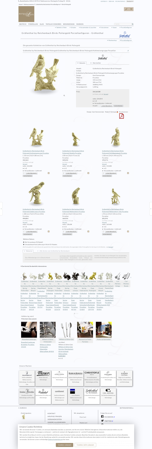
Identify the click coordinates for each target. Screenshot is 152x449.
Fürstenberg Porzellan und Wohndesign (108, 376)
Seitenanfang (126, 408)
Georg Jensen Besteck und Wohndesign (59, 376)
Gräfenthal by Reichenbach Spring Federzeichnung (84, 281)
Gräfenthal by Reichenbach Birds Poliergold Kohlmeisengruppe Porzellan (36, 138)
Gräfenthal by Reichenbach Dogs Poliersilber (58, 281)
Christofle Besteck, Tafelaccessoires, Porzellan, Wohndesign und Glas (91, 377)
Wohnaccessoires (29, 4)
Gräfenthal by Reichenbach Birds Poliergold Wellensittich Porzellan (76, 196)
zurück (23, 408)
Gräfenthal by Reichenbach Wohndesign (92, 393)
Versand (106, 94)
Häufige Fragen (55, 416)
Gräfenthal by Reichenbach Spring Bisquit (33, 281)
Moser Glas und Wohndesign (43, 376)
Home (20, 4)
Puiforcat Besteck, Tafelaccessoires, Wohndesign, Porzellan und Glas (27, 378)
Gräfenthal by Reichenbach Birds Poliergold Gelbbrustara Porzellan (36, 196)
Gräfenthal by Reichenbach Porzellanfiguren (48, 4)
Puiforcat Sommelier (104, 331)
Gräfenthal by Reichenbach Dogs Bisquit (41, 280)
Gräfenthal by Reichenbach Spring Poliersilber (25, 281)
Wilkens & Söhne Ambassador (48, 332)
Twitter (108, 421)
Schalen (73, 27)
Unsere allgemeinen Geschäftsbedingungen (58, 424)
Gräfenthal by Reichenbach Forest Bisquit (101, 281)
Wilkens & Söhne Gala (66, 331)
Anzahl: (95, 106)
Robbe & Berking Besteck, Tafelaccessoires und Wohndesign (76, 377)
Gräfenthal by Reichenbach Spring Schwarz (67, 281)
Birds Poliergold (66, 4)
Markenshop (112, 40)
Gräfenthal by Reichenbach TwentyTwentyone (109, 280)
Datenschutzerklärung (55, 439)
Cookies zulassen (64, 445)
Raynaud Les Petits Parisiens (85, 332)
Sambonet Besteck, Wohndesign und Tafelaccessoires (59, 395)
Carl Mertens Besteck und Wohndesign (108, 393)
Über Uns (111, 1)
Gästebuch (104, 1)
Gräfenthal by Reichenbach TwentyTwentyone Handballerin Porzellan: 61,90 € (111, 298)
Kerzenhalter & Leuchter (88, 27)
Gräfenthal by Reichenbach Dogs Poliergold (92, 281)
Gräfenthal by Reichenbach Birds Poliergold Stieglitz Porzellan (76, 138)
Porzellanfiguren (126, 27)
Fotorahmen (104, 27)
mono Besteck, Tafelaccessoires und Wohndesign (76, 395)
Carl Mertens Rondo (126, 279)
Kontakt (51, 413)
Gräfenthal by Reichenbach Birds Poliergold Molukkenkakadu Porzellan (115, 138)
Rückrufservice (120, 1)
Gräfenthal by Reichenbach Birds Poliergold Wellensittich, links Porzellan (115, 196)
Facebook (108, 417)
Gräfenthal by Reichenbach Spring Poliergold (50, 281)
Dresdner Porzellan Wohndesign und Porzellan (26, 393)
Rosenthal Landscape (29, 331)
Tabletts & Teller (61, 27)
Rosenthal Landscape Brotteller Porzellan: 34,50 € (28, 344)
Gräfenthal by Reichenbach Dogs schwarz (75, 281)
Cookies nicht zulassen (85, 445)
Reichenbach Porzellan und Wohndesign (43, 393)
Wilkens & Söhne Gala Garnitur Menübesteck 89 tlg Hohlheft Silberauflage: (66, 351)
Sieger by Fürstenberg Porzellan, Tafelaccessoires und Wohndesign (124, 377)
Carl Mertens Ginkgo (117, 279)
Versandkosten (55, 419)
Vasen (115, 27)
